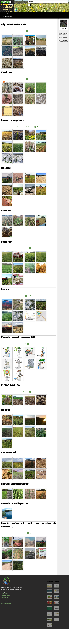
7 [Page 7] (34, 248)
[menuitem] (3, 14)
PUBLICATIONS (43, 14)
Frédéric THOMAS (5, 593)
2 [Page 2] (29, 31)
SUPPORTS (17, 14)
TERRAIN (25, 14)
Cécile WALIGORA (5, 595)
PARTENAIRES (62, 14)
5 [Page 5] (28, 126)
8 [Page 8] (36, 248)
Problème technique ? (6, 603)
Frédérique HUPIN (5, 597)
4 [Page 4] (26, 126)
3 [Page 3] (31, 31)
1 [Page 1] (19, 126)
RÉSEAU (53, 14)
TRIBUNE (34, 14)
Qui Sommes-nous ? (7, 16)
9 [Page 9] (37, 126)
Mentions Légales (5, 601)
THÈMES (8, 14)
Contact (3, 600)
